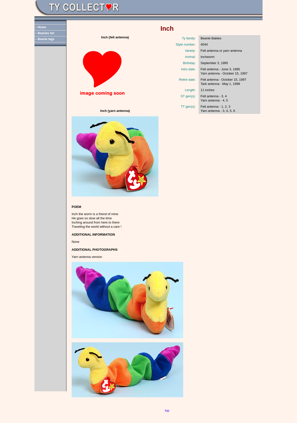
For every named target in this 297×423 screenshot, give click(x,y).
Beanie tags (46, 39)
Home (42, 27)
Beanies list (46, 33)
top (167, 410)
